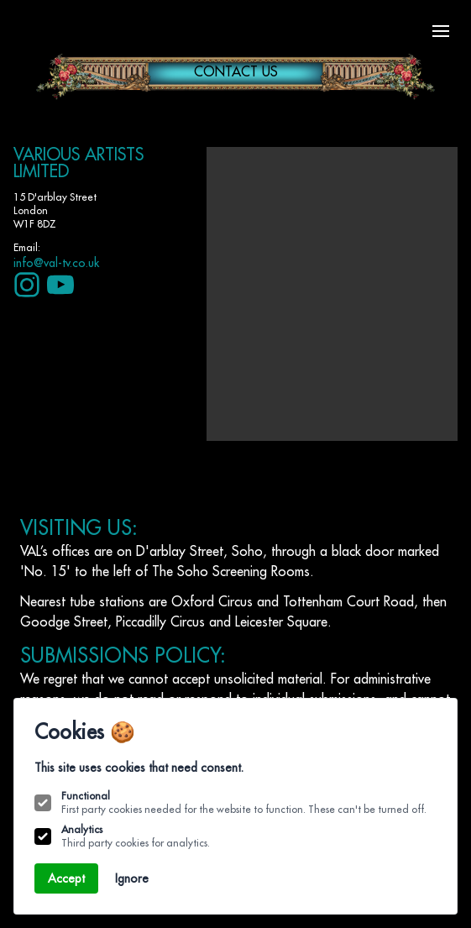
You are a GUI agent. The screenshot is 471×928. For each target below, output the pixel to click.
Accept (66, 878)
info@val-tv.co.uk (56, 263)
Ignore (132, 878)
